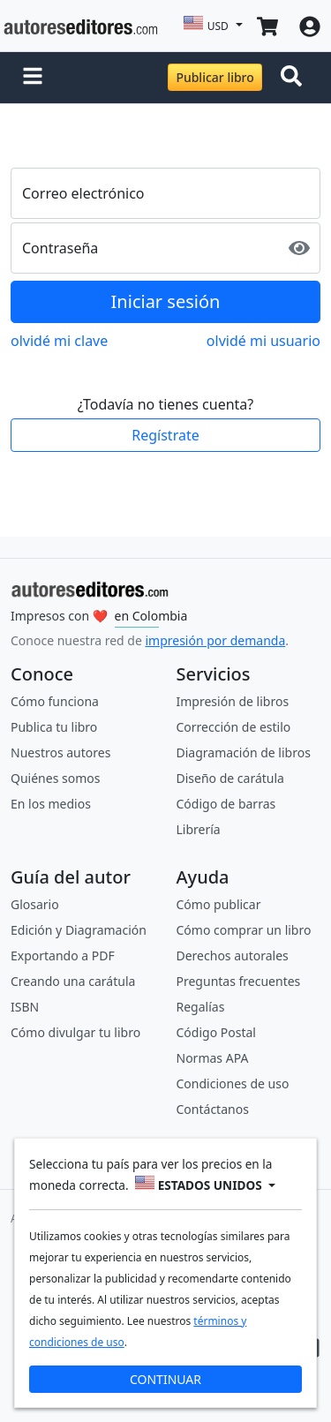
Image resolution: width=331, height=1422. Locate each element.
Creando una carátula (73, 981)
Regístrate (165, 435)
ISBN (25, 1006)
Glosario (35, 904)
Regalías (201, 1006)
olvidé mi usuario (263, 340)
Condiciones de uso (233, 1083)
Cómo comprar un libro (244, 930)
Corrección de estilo (234, 727)
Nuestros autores (60, 752)
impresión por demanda (215, 640)
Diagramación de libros (244, 752)
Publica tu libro (54, 727)
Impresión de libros (233, 701)
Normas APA (213, 1058)
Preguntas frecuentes (239, 981)
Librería (199, 829)
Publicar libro (214, 77)
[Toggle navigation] (294, 77)
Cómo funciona (55, 701)
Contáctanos (213, 1109)
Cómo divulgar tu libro (75, 1032)
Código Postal (216, 1032)
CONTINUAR (165, 1379)
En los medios (51, 803)
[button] (33, 77)
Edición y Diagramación (79, 930)
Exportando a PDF (63, 955)
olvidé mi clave (59, 340)
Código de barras (226, 803)
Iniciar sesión (166, 301)
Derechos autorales (233, 955)
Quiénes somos (55, 778)
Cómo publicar (219, 904)
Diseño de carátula (230, 778)
